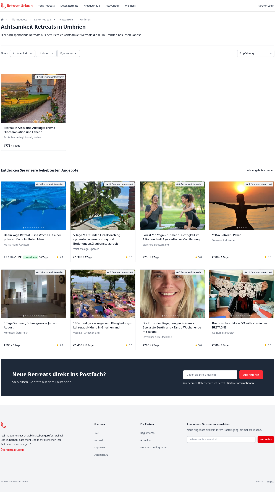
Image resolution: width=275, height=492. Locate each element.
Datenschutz (101, 454)
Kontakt (98, 440)
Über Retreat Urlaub (13, 449)
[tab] (23, 120)
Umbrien (85, 19)
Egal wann (69, 53)
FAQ (96, 433)
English (270, 481)
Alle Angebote (19, 19)
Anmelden (146, 440)
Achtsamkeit (66, 19)
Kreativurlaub (92, 5)
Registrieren (147, 433)
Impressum (100, 447)
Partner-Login (266, 5)
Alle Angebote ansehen (260, 170)
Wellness (130, 5)
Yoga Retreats (46, 5)
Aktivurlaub (112, 5)
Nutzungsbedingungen (153, 447)
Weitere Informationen (240, 383)
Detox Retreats (69, 5)
